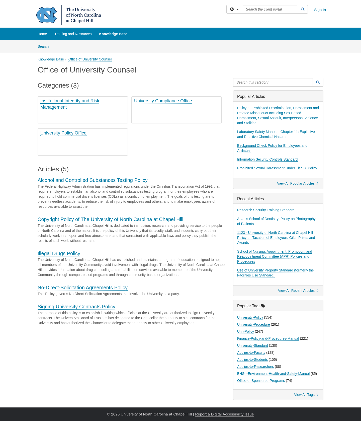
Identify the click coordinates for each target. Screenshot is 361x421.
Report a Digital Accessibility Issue (224, 414)
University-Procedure (253, 324)
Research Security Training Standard (266, 210)
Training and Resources (73, 34)
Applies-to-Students (252, 360)
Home (42, 34)
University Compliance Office (163, 100)
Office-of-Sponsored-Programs (261, 381)
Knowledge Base (113, 34)
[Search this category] (273, 82)
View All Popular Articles (297, 183)
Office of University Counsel (90, 59)
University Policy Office (63, 132)
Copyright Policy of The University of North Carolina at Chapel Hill (110, 219)
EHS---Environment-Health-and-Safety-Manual (273, 374)
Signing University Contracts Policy (76, 306)
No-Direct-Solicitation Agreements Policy (83, 287)
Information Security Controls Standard (267, 159)
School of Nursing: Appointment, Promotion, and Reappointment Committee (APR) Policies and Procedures (274, 256)
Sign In (320, 10)
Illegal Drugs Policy (59, 253)
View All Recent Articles (298, 291)
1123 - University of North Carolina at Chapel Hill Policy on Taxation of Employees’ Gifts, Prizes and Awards (276, 238)
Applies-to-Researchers (255, 367)
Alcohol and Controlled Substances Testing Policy (93, 180)
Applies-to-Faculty (251, 352)
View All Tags (306, 395)
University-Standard (252, 345)
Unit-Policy (245, 331)
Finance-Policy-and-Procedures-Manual (268, 338)
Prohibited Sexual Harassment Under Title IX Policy (277, 168)
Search (45, 46)
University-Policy (250, 317)
